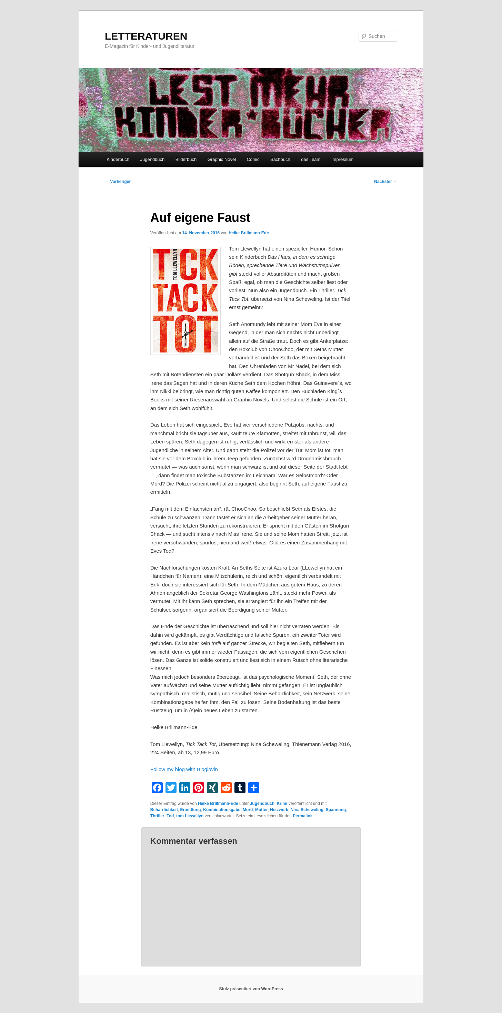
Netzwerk (279, 809)
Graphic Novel (222, 159)
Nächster (385, 181)
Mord (248, 809)
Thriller (157, 816)
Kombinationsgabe (221, 809)
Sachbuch (280, 159)
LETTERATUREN (146, 36)
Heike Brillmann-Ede (249, 233)
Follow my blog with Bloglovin (184, 769)
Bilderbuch (186, 159)
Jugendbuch (152, 159)
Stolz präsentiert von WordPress (251, 988)
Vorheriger (118, 181)
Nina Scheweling (307, 809)
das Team (310, 159)
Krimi (282, 803)
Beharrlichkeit (164, 809)
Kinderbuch (118, 159)
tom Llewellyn (189, 816)
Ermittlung (190, 809)
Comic (253, 159)
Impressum (342, 159)
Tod (170, 816)
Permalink (302, 816)
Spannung (336, 809)
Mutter (261, 809)
